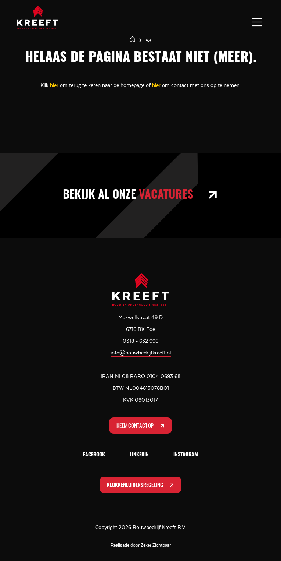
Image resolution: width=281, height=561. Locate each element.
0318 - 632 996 (140, 341)
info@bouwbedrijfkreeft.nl (141, 353)
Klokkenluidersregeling (141, 485)
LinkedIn (139, 455)
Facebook (94, 455)
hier (54, 85)
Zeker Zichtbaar (156, 545)
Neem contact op (141, 426)
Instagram (185, 455)
